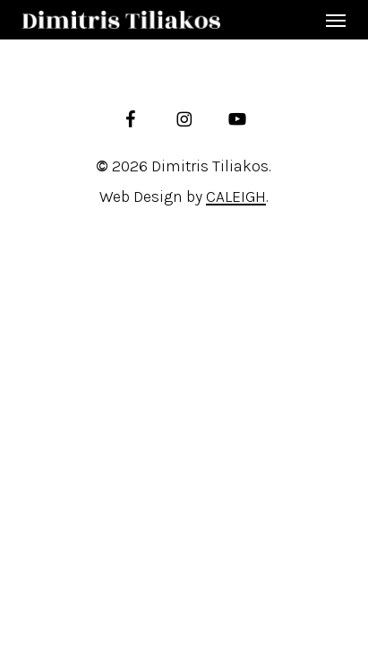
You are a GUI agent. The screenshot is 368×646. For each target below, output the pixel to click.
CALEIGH (236, 196)
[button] (336, 20)
